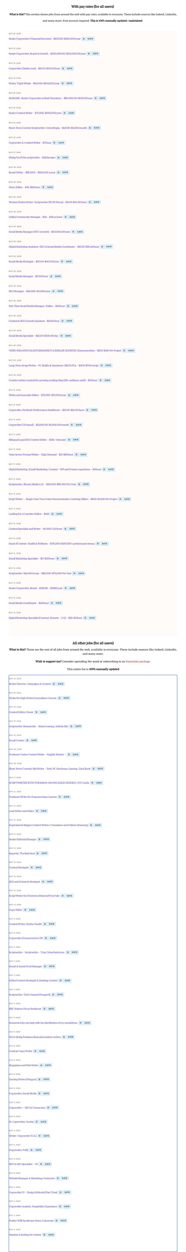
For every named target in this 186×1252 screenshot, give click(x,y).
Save (90, 39)
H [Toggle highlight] (84, 39)
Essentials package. (138, 661)
